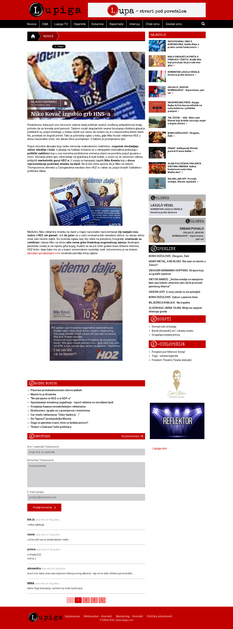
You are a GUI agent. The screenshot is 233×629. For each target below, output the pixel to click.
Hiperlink (80, 24)
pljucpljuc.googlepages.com (43, 253)
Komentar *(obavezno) (86, 473)
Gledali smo (174, 24)
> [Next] (102, 600)
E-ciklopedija (168, 344)
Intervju (134, 24)
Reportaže (116, 24)
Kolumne (98, 24)
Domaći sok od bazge (164, 326)
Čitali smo (153, 24)
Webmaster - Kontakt (98, 616)
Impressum (72, 616)
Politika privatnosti (159, 616)
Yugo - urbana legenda (165, 355)
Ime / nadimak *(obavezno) (86, 450)
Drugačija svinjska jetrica (166, 334)
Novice (31, 24)
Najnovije (158, 35)
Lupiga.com (159, 448)
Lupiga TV (61, 24)
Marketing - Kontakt (129, 616)
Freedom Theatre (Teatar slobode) (172, 360)
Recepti (161, 319)
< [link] (70, 600)
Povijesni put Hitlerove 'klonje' (168, 351)
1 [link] (78, 600)
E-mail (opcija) (86, 496)
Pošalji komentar (44, 508)
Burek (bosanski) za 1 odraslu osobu (172, 330)
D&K (45, 24)
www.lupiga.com (124, 619)
